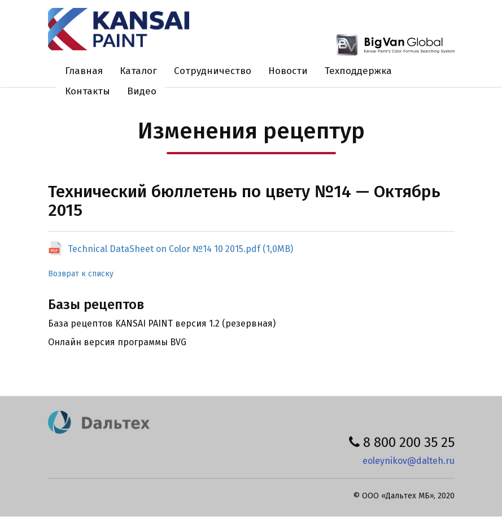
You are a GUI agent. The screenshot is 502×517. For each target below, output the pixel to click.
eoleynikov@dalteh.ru (409, 460)
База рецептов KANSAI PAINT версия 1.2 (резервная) (162, 323)
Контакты (87, 91)
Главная (84, 71)
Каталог (138, 71)
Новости (288, 71)
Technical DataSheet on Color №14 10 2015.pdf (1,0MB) (180, 249)
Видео (141, 91)
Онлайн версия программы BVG (117, 342)
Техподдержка (358, 71)
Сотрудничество (212, 71)
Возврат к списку (81, 274)
